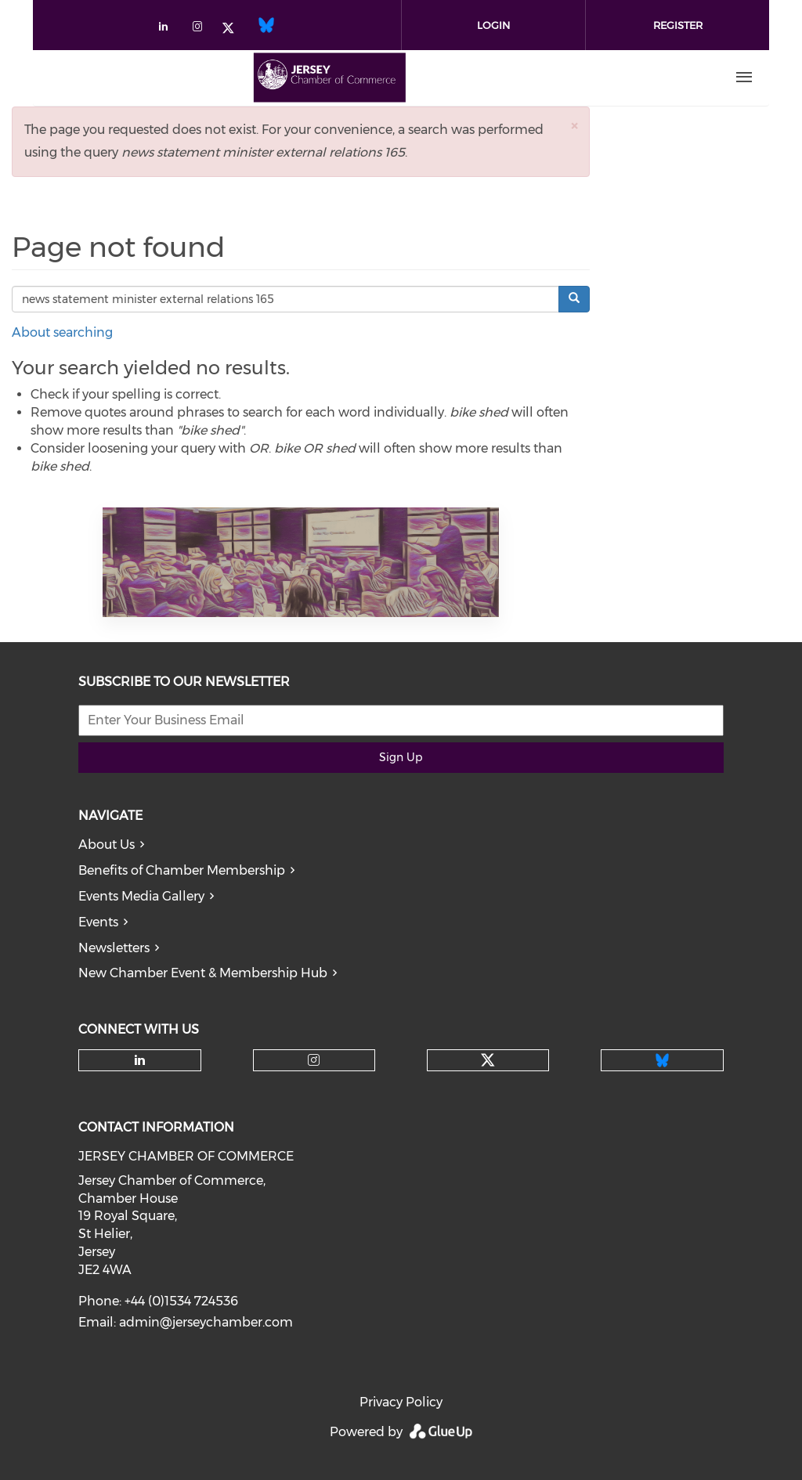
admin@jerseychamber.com (206, 1322)
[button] (574, 125)
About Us (106, 844)
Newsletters (114, 947)
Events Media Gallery (141, 896)
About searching (62, 332)
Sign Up (400, 757)
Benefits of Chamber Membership (181, 870)
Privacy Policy (401, 1402)
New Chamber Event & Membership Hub (202, 973)
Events (98, 922)
